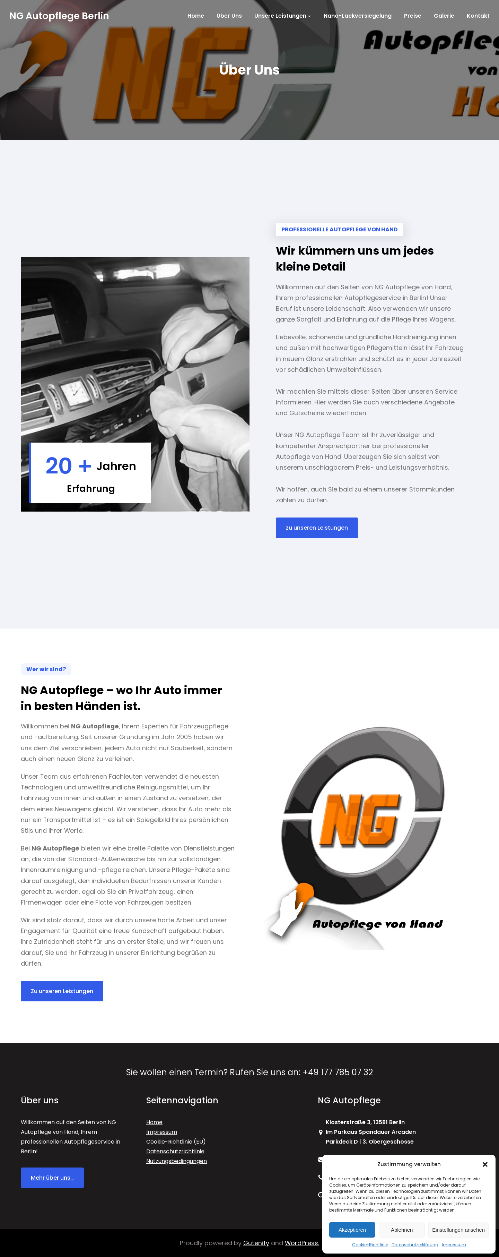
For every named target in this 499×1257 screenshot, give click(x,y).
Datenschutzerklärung (415, 1245)
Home (154, 1122)
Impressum (454, 1245)
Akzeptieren (352, 1230)
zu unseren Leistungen (317, 528)
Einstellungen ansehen (458, 1230)
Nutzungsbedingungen (176, 1161)
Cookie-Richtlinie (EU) (176, 1142)
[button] (485, 1164)
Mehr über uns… (52, 1178)
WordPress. (302, 1243)
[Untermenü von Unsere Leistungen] (309, 16)
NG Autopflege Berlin (59, 16)
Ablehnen (402, 1230)
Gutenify (256, 1243)
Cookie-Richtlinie (370, 1245)
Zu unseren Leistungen (62, 991)
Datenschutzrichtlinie (175, 1151)
